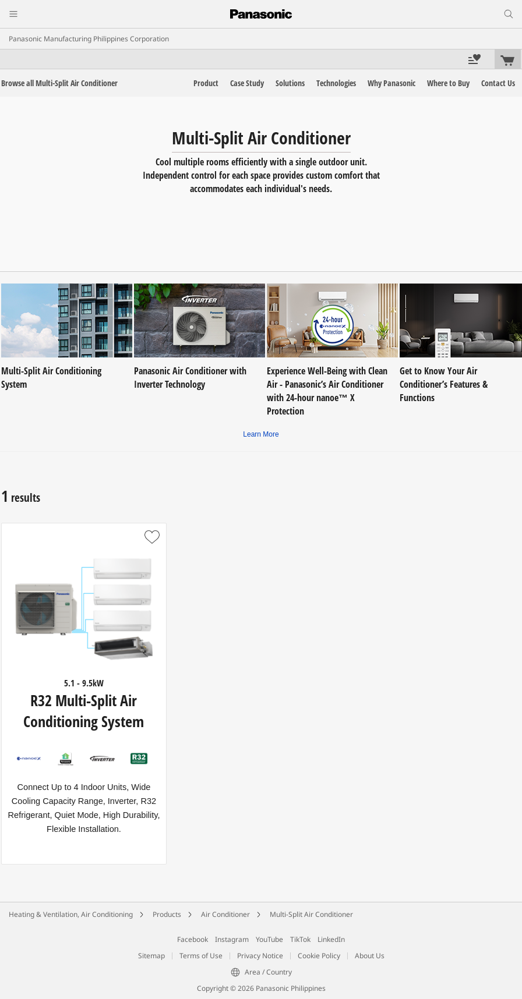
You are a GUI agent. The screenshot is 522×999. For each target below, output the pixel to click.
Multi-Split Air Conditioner (311, 914)
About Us (370, 956)
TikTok (300, 939)
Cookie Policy (319, 956)
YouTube (269, 939)
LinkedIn (331, 939)
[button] (152, 537)
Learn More (260, 434)
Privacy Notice (260, 956)
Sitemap (151, 956)
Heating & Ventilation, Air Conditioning (71, 914)
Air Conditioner (225, 914)
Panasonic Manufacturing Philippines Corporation (89, 39)
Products (167, 914)
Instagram (232, 939)
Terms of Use (201, 956)
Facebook (192, 939)
